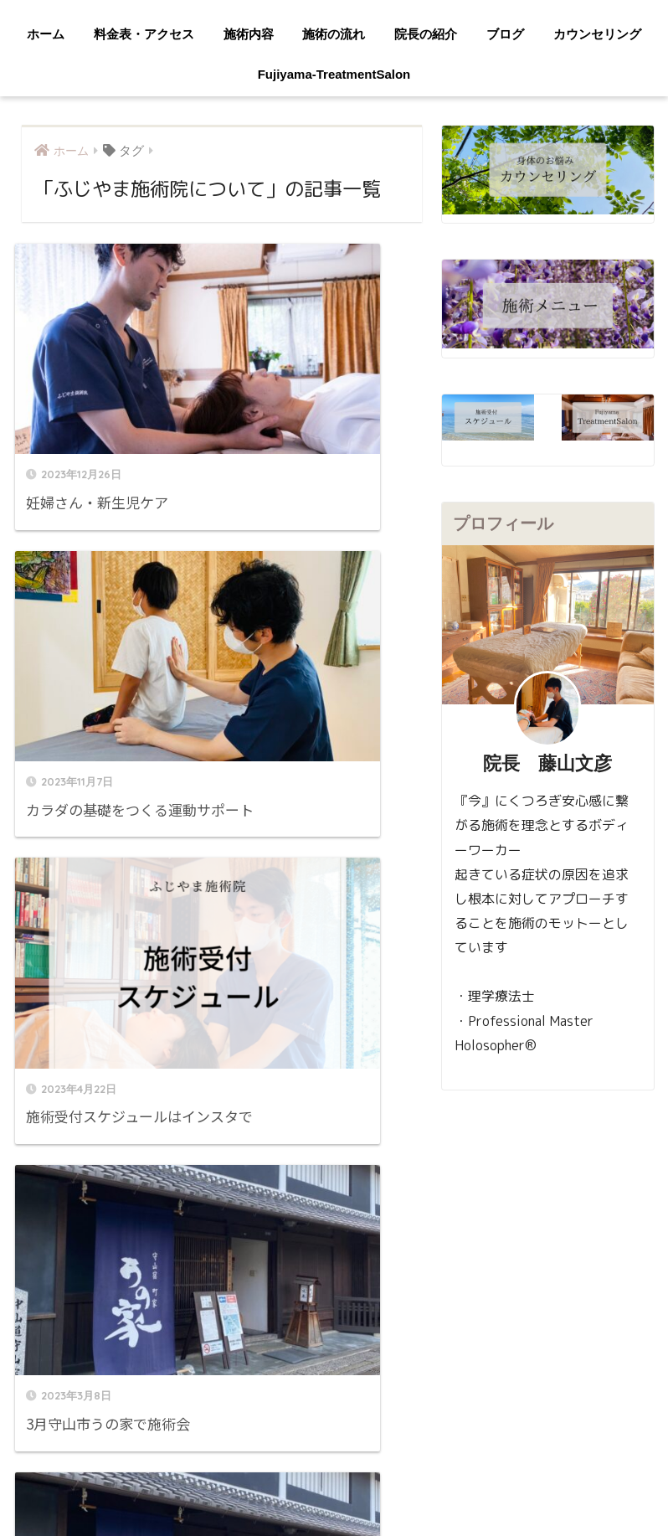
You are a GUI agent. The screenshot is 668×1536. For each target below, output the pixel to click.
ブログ (505, 34)
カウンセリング (597, 34)
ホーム (45, 34)
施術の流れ (333, 34)
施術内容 (249, 34)
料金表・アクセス (144, 34)
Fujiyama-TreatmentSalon (334, 74)
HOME (334, 1426)
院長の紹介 (425, 34)
